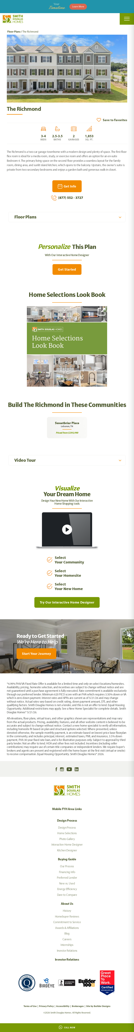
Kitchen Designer (67, 850)
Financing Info (67, 872)
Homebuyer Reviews (67, 916)
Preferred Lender (67, 877)
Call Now (67, 1027)
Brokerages (78, 1006)
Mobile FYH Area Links (67, 809)
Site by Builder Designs (98, 1006)
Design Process (67, 820)
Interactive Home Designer (67, 844)
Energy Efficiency (67, 889)
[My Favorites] (1, 675)
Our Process (67, 866)
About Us (67, 904)
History (67, 910)
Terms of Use (30, 1006)
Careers (66, 939)
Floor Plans (14, 31)
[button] (112, 120)
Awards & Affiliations (67, 928)
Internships (67, 945)
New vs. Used (67, 883)
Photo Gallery (67, 839)
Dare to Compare (67, 895)
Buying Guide (67, 859)
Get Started (67, 269)
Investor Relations (67, 950)
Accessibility (62, 1006)
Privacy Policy (46, 1006)
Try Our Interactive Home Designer (67, 602)
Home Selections (67, 833)
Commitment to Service (67, 922)
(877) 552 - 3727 (67, 198)
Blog (67, 933)
